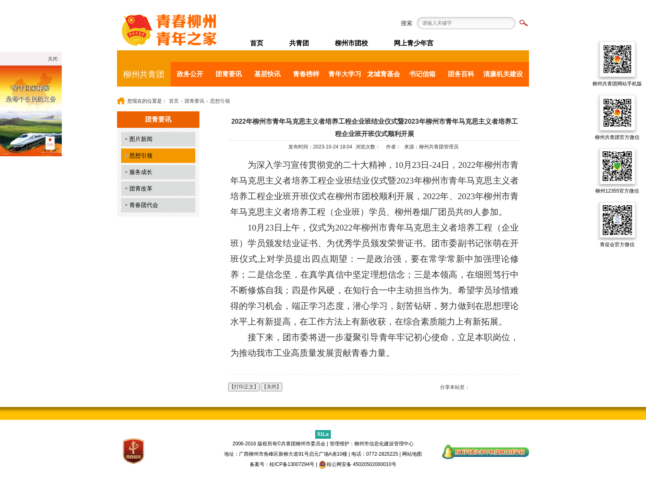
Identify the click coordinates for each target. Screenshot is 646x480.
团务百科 (461, 74)
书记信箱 (422, 74)
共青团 (299, 43)
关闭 (53, 59)
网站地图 (412, 454)
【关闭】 (271, 387)
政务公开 (190, 74)
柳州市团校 (351, 43)
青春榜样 (306, 74)
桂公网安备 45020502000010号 (357, 464)
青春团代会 (143, 205)
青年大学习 (344, 74)
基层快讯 (267, 74)
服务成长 (140, 172)
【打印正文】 (244, 387)
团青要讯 (228, 74)
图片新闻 (140, 139)
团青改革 (140, 188)
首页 (256, 43)
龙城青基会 (383, 74)
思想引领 (220, 101)
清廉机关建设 (503, 74)
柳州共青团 (143, 74)
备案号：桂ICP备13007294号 (282, 464)
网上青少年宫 (413, 43)
